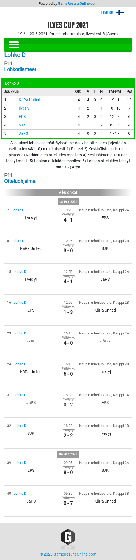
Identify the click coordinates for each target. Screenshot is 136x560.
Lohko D (18, 210)
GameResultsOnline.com (77, 3)
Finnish (116, 12)
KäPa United (29, 99)
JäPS (23, 133)
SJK (22, 125)
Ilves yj (24, 108)
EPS (22, 116)
